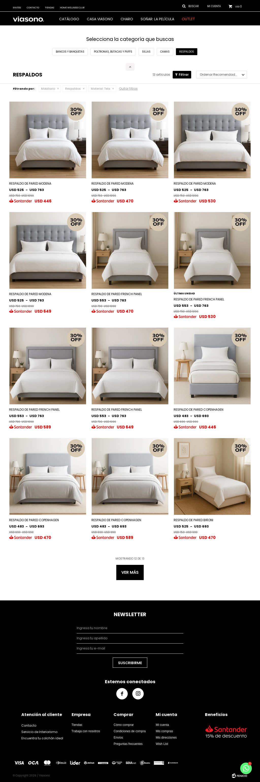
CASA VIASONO (100, 19)
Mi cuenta (162, 725)
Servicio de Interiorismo (39, 732)
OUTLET (188, 19)
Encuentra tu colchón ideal (42, 738)
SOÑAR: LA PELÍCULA (157, 19)
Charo (127, 19)
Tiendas (49, 7)
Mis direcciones (166, 737)
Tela (100, 89)
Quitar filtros (128, 88)
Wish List (162, 744)
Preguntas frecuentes (127, 744)
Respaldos (73, 89)
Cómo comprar (123, 725)
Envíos (17, 7)
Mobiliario (48, 89)
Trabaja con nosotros (86, 731)
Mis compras (164, 731)
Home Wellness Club (72, 7)
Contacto (33, 7)
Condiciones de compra (129, 731)
